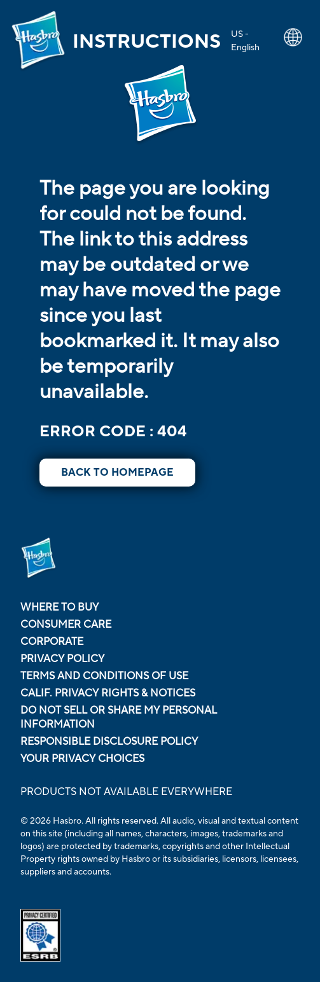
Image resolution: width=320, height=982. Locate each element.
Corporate (51, 641)
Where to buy (59, 607)
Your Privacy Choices (82, 758)
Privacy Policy (62, 659)
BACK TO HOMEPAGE (117, 472)
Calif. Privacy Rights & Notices (107, 693)
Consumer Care (65, 624)
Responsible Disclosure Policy (109, 741)
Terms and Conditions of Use (104, 676)
